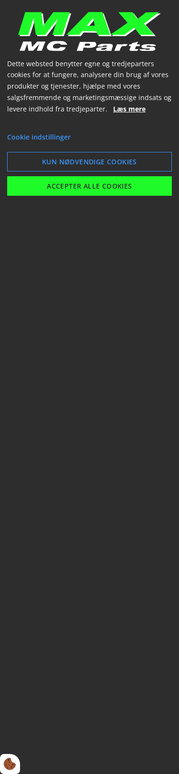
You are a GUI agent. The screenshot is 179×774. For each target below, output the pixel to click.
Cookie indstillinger (39, 136)
